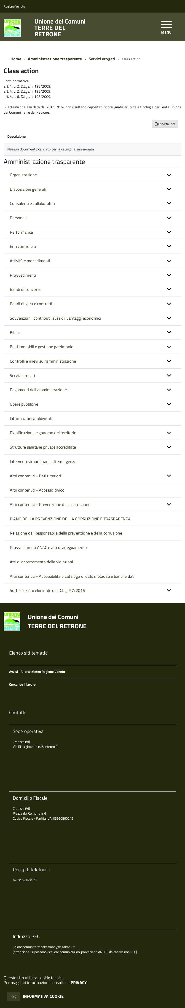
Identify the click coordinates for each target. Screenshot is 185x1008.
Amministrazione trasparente (55, 59)
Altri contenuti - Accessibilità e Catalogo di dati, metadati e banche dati (72, 576)
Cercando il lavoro (22, 684)
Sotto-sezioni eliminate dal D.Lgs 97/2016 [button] (47, 590)
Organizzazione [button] (23, 175)
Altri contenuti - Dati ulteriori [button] (35, 476)
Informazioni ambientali (31, 418)
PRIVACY (79, 982)
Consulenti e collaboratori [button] (32, 203)
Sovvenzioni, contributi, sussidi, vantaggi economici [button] (55, 318)
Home (16, 59)
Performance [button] (21, 232)
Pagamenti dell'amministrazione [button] (38, 390)
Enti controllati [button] (23, 246)
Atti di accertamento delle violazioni (41, 562)
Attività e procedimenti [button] (30, 261)
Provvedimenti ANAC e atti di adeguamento (48, 547)
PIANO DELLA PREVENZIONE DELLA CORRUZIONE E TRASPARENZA (70, 519)
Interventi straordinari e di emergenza (43, 461)
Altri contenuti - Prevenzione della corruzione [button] (50, 504)
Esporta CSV (165, 123)
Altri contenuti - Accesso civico (37, 490)
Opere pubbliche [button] (24, 404)
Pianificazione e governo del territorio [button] (43, 433)
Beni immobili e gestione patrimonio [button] (41, 347)
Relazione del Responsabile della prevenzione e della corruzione (66, 533)
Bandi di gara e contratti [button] (31, 304)
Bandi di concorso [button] (26, 289)
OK (13, 996)
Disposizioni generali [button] (28, 189)
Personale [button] (19, 218)
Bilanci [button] (15, 332)
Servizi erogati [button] (22, 375)
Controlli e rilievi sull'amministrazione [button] (43, 361)
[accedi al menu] (166, 27)
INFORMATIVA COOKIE (43, 996)
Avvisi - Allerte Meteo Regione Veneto (37, 671)
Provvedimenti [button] (23, 275)
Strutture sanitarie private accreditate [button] (43, 447)
